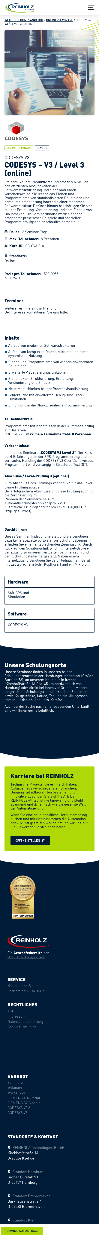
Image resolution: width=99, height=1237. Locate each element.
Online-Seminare (59, 20)
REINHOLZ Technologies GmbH (26, 957)
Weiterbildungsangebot (24, 20)
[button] (22, 1231)
